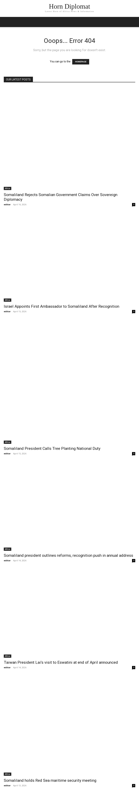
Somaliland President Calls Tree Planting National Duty (52, 448)
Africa (7, 188)
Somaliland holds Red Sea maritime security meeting (50, 780)
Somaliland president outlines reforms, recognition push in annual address (68, 555)
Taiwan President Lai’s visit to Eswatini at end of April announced (61, 662)
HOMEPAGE (80, 62)
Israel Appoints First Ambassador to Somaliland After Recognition (61, 306)
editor (7, 204)
